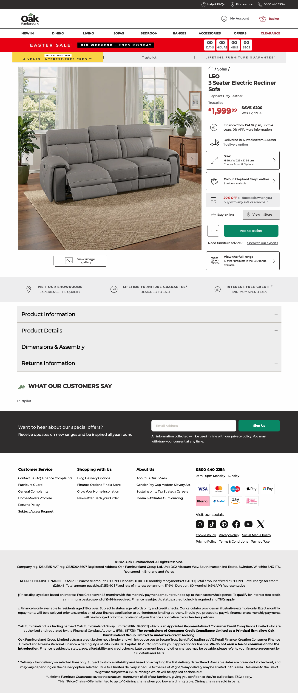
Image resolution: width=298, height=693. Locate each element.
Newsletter (85, 498)
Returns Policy (29, 505)
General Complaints (33, 491)
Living (88, 33)
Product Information (48, 314)
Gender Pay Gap (148, 485)
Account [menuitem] (235, 19)
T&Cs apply (226, 599)
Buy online (222, 215)
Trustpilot (149, 57)
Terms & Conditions (233, 541)
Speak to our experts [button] (262, 243)
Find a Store (112, 485)
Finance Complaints (57, 478)
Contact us (26, 478)
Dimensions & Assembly (52, 347)
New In (27, 33)
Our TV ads (158, 478)
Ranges (179, 33)
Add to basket (251, 231)
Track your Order (106, 498)
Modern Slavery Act (176, 485)
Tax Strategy (167, 491)
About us (143, 478)
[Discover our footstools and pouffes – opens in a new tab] (250, 200)
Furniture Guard (30, 485)
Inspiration (111, 491)
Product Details (41, 330)
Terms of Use (260, 541)
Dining (58, 33)
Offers (240, 33)
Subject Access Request (35, 511)
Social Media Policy (256, 535)
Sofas (119, 33)
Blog (80, 478)
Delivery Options (97, 478)
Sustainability (146, 491)
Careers (182, 491)
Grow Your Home (89, 491)
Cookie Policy (206, 535)
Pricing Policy (206, 541)
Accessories (210, 33)
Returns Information (48, 363)
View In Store (259, 214)
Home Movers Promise (35, 498)
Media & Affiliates (149, 498)
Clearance (270, 33)
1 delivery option (236, 144)
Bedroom (148, 33)
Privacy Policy (229, 535)
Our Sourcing (173, 498)
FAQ (38, 478)
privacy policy (241, 436)
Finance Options (89, 485)
